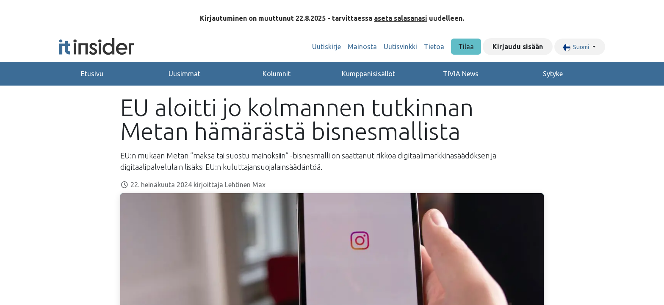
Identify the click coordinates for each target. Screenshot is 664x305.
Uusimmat (184, 74)
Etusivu (92, 74)
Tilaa (466, 46)
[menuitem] (326, 46)
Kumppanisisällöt (368, 74)
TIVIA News (461, 74)
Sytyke (553, 74)
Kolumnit (276, 74)
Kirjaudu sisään (517, 46)
